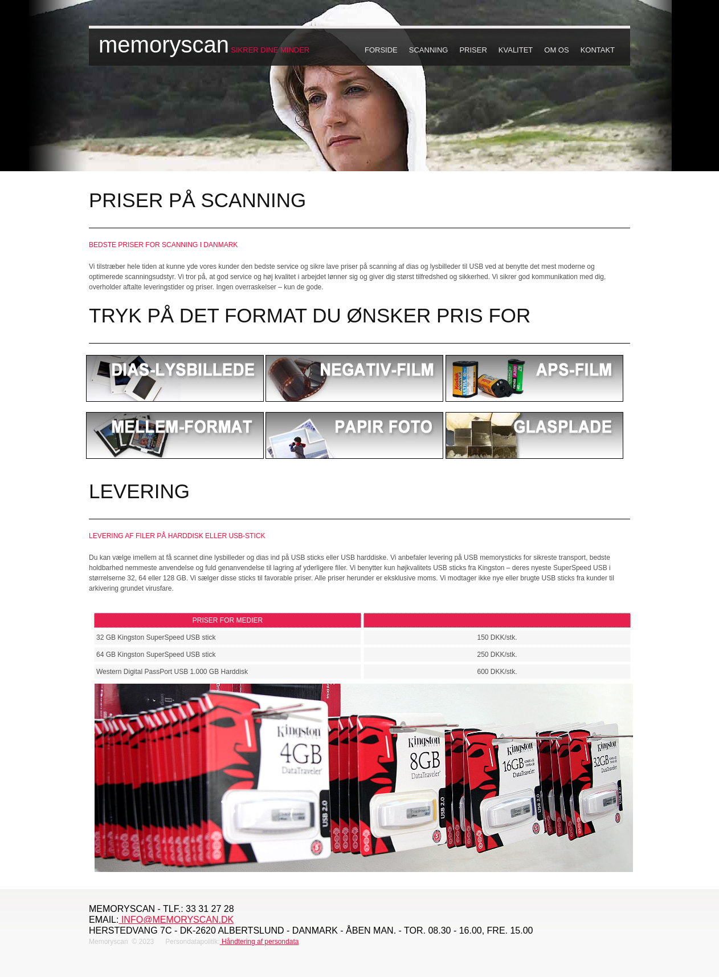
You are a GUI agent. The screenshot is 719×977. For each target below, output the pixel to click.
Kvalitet (516, 50)
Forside (381, 50)
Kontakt (598, 50)
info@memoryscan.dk (176, 919)
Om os (556, 50)
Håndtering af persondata (259, 942)
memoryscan (164, 44)
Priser (473, 50)
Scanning (428, 50)
